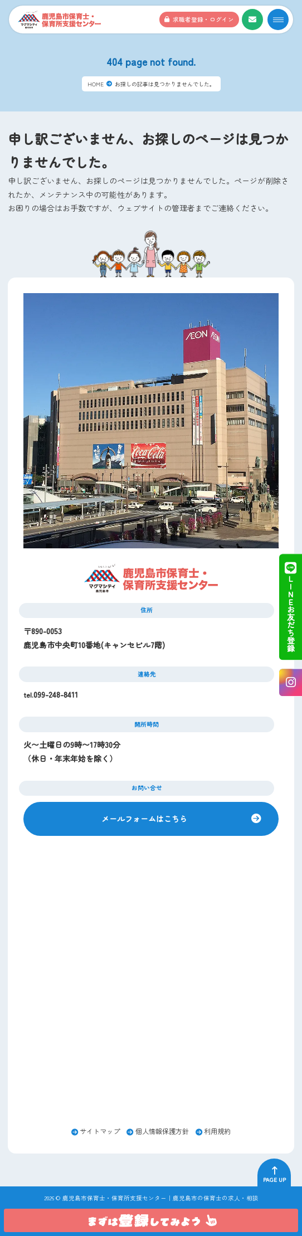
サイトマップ (100, 1131)
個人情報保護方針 (162, 1131)
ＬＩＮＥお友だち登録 (290, 607)
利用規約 (217, 1131)
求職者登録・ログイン (203, 19)
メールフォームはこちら (144, 818)
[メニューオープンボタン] (278, 19)
